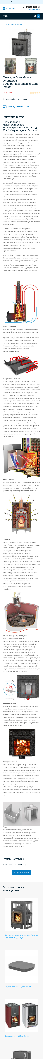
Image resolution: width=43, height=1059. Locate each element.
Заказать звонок (34, 9)
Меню (8, 16)
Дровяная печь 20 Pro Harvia (17, 1036)
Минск (13, 2)
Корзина (37, 16)
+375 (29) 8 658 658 (32, 7)
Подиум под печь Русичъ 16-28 (18, 987)
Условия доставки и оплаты (19, 107)
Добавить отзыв (23, 873)
